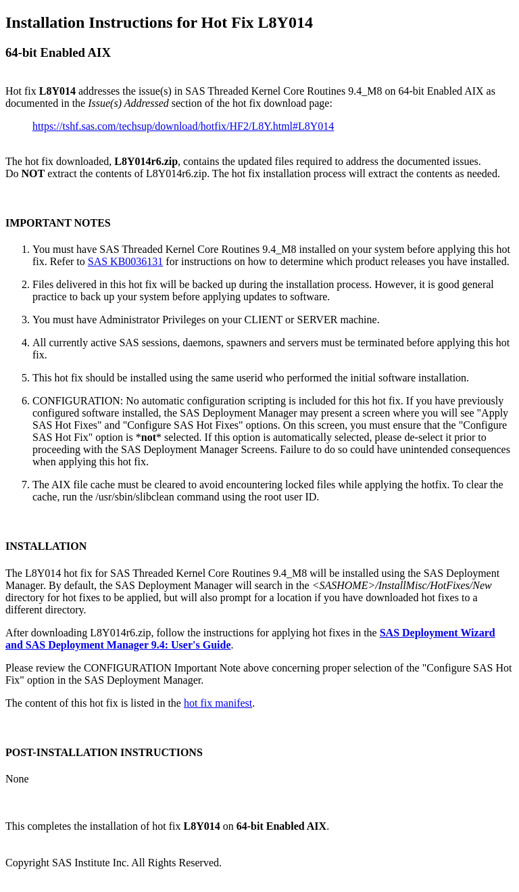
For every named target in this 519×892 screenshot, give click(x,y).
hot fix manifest (218, 703)
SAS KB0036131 (126, 261)
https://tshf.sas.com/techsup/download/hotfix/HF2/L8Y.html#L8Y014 (183, 126)
